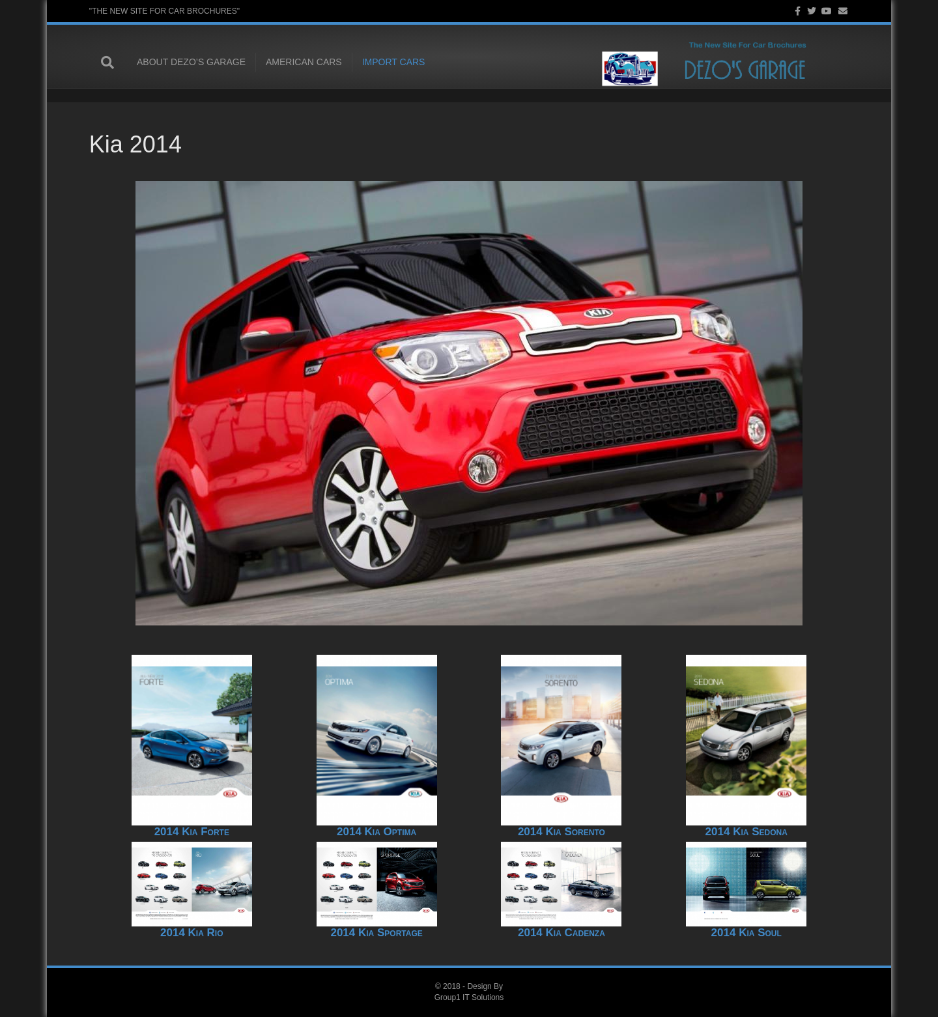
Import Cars (381, 62)
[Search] (102, 63)
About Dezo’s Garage (179, 62)
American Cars (292, 62)
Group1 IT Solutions (469, 997)
